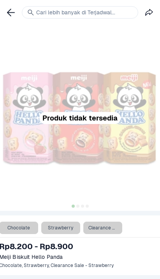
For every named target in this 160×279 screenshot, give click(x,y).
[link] (11, 12)
